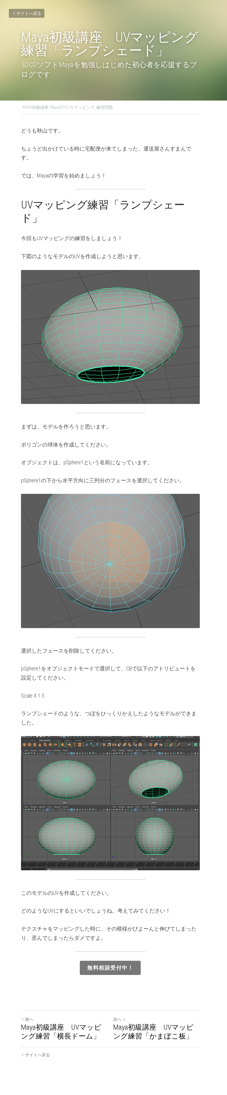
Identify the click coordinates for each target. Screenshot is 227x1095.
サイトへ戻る (26, 13)
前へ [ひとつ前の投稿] (27, 1023)
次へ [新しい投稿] (122, 1023)
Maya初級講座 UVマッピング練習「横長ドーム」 (65, 1035)
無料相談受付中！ (113, 972)
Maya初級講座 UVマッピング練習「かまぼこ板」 (160, 1035)
